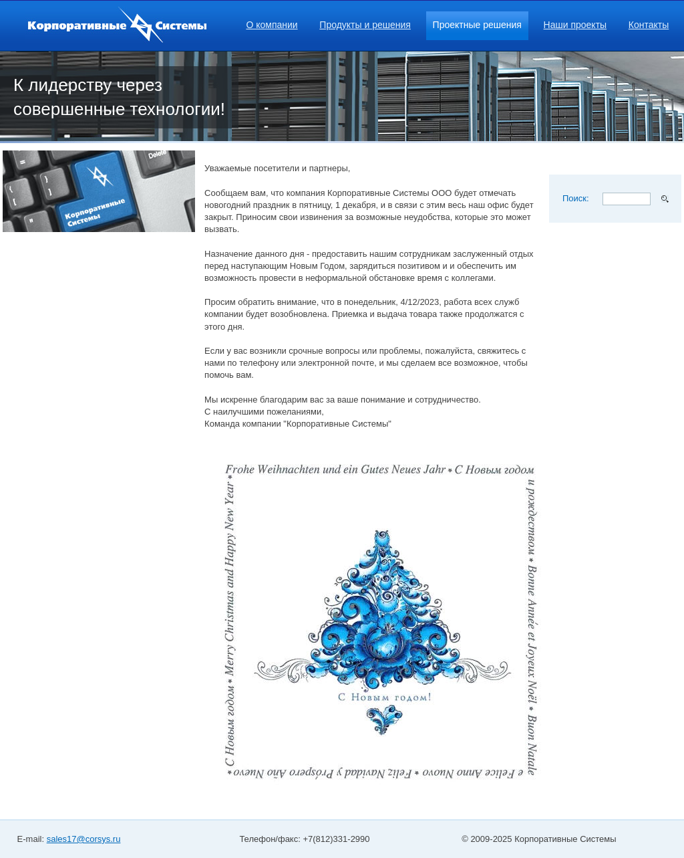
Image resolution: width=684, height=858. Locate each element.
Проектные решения (477, 24)
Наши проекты (575, 24)
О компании (271, 24)
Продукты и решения (365, 24)
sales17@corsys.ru (84, 839)
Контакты (649, 24)
